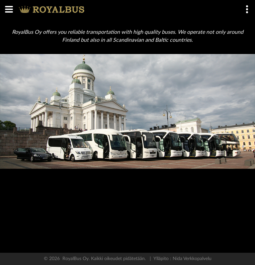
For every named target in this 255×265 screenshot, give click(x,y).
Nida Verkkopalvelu (191, 258)
